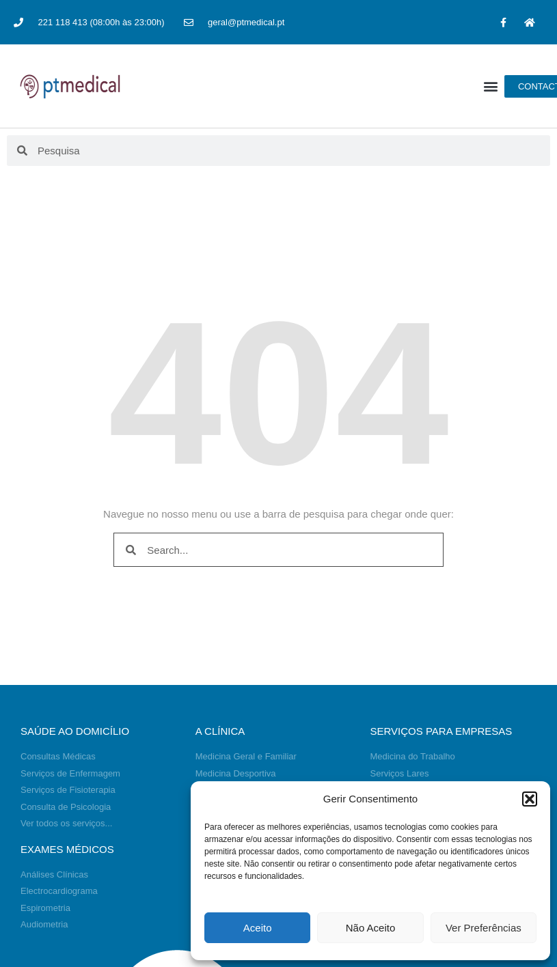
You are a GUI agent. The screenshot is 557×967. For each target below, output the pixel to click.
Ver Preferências (483, 928)
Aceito (257, 928)
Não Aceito (371, 928)
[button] (529, 799)
